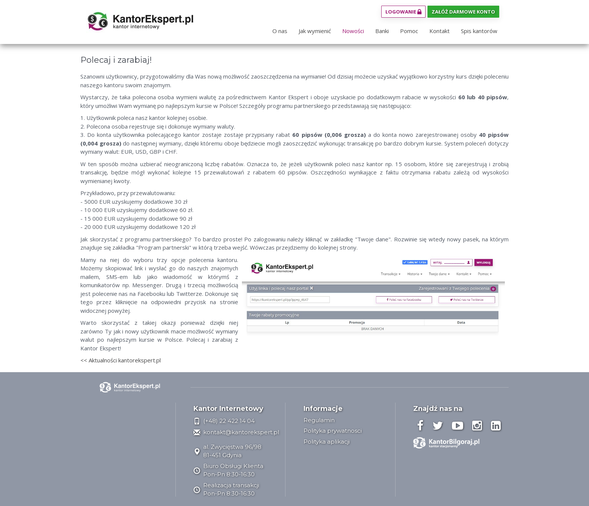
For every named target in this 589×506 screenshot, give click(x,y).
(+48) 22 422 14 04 (224, 420)
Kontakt (439, 31)
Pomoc (409, 31)
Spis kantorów (479, 31)
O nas (279, 31)
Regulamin (319, 420)
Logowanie (403, 11)
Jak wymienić (315, 31)
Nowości (353, 31)
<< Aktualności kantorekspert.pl (120, 360)
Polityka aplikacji (327, 441)
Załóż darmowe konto (463, 11)
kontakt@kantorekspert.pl (236, 432)
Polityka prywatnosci (333, 430)
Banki (382, 31)
